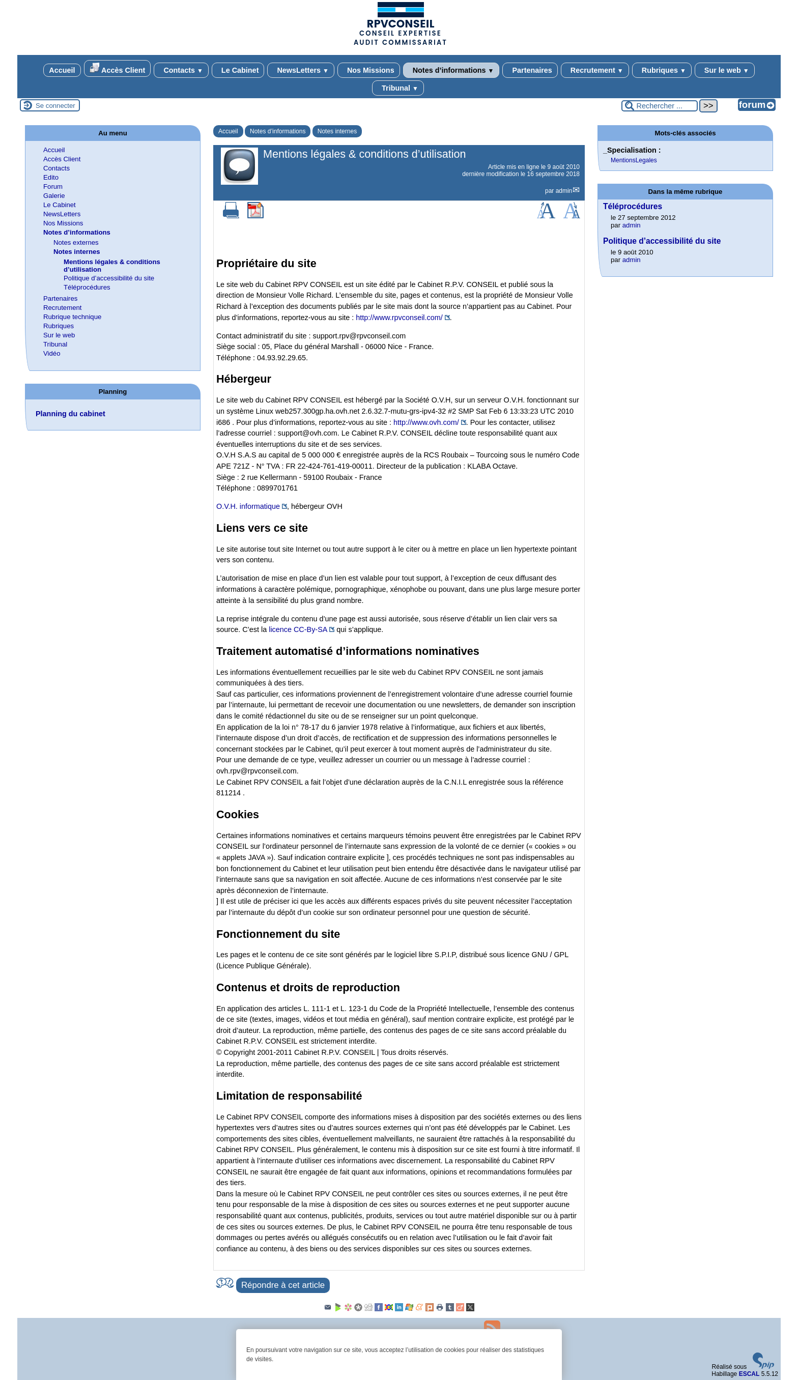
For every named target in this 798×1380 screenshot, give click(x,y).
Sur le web (724, 70)
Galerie (54, 195)
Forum (53, 186)
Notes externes (76, 242)
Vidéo (52, 353)
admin (564, 190)
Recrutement (594, 70)
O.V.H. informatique (248, 506)
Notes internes (337, 131)
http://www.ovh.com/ (426, 422)
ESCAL (749, 1373)
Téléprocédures (87, 287)
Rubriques (662, 70)
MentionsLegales (634, 160)
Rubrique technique (72, 317)
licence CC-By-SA (298, 629)
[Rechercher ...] (659, 105)
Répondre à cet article (283, 1285)
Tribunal (398, 88)
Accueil (62, 70)
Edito (51, 177)
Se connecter (55, 105)
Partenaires (530, 70)
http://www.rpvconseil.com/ (399, 317)
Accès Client (118, 68)
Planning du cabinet (70, 414)
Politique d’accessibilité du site (109, 278)
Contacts (181, 70)
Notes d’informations (451, 70)
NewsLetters (300, 70)
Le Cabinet (238, 70)
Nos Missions (368, 70)
